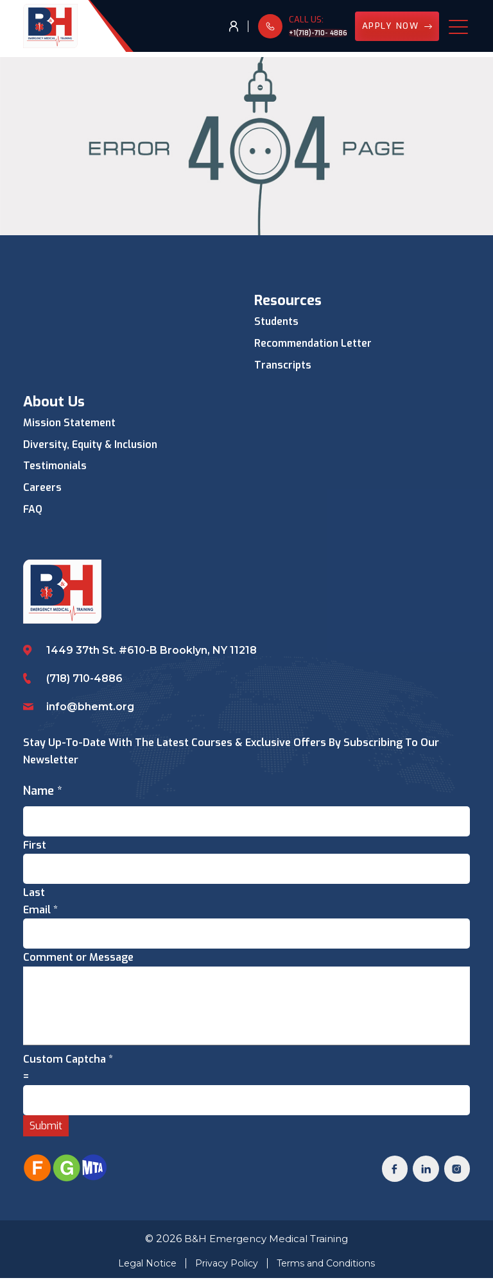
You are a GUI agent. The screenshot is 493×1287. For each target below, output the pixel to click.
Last (34, 894)
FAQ (33, 511)
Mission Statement (70, 423)
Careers (42, 489)
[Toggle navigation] (459, 29)
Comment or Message (78, 960)
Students (277, 322)
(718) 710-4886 (85, 678)
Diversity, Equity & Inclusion (92, 446)
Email (40, 911)
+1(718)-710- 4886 (306, 34)
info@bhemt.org (90, 707)
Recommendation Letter (315, 344)
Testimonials (56, 467)
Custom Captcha (68, 1065)
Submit (46, 1133)
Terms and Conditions (329, 1272)
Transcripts (283, 365)
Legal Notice (142, 1272)
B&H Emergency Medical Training (266, 1247)
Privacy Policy (225, 1272)
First (34, 845)
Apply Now (394, 28)
